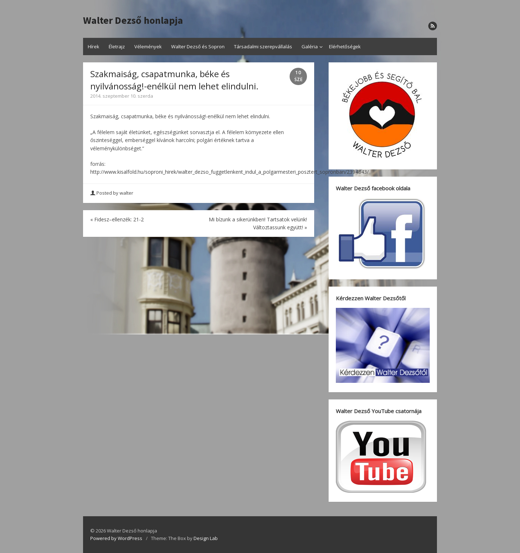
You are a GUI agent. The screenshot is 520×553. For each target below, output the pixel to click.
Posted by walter (112, 193)
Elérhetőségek (345, 46)
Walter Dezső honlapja (133, 20)
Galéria (310, 46)
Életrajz (117, 46)
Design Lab (206, 538)
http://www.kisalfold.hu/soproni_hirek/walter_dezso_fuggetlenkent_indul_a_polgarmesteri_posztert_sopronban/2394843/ (229, 171)
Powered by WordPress (116, 538)
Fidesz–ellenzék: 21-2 (117, 219)
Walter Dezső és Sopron (198, 46)
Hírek (93, 46)
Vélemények (148, 46)
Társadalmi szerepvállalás (263, 46)
